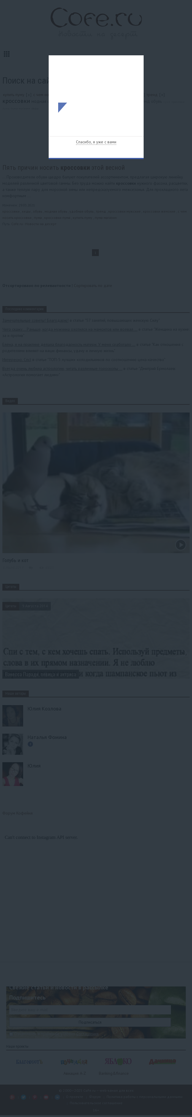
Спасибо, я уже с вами (96, 142)
